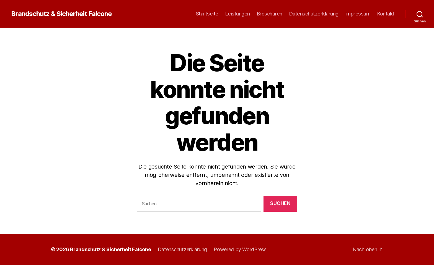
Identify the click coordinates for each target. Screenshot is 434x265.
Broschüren (269, 14)
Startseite (207, 14)
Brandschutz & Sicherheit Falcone (61, 14)
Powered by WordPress (240, 249)
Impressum (358, 14)
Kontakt (385, 14)
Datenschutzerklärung (314, 14)
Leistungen (237, 14)
